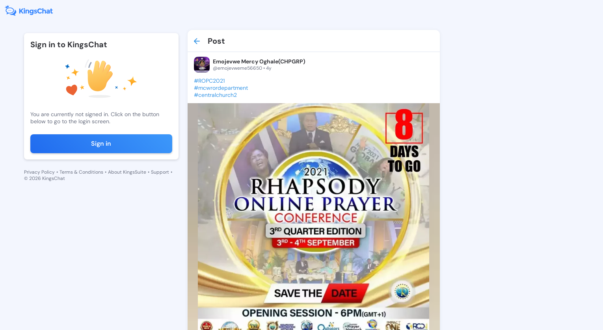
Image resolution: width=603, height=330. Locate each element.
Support (160, 172)
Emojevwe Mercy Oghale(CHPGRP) (259, 61)
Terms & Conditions (81, 172)
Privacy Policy (39, 172)
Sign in (101, 143)
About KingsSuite (127, 172)
